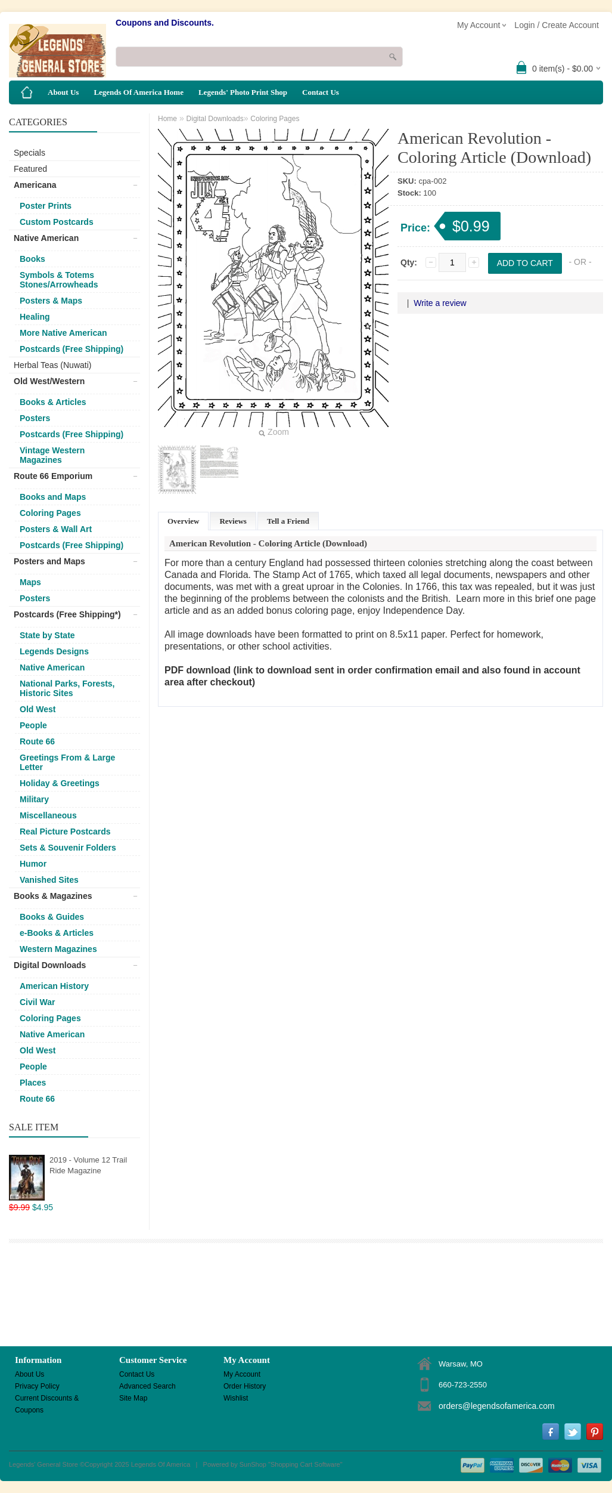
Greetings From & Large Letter (67, 762)
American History (54, 986)
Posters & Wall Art (56, 529)
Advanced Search (147, 1386)
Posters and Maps (49, 561)
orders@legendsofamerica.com (497, 1406)
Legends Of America (161, 1464)
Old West (37, 709)
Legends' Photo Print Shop (242, 92)
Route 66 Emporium (53, 476)
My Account (241, 1374)
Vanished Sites (49, 880)
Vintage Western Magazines (52, 455)
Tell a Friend (288, 521)
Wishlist (235, 1398)
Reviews (233, 521)
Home (167, 119)
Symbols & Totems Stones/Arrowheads (59, 279)
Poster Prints (46, 206)
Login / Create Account (556, 25)
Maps (30, 582)
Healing (35, 317)
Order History (244, 1386)
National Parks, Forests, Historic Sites (67, 688)
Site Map (133, 1398)
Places (33, 1082)
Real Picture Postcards (65, 831)
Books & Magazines (53, 896)
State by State (47, 635)
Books (32, 259)
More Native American (63, 333)
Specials (29, 152)
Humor (33, 863)
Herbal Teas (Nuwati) (52, 365)
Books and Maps (53, 497)
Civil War (37, 1002)
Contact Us (320, 92)
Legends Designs (54, 651)
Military (34, 799)
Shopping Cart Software (305, 1464)
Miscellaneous (48, 815)
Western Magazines (58, 949)
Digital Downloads (50, 965)
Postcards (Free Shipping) (71, 349)
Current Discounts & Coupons (47, 1399)
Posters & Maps (51, 300)
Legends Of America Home (139, 92)
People (33, 725)
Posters (35, 418)
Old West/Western (49, 381)
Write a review (440, 303)
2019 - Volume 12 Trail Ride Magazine (88, 1165)
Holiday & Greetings (60, 783)
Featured (30, 169)
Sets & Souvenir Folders (68, 847)
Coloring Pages (50, 513)
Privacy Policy (37, 1386)
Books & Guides (52, 917)
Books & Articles (53, 402)
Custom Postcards (57, 222)
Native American (46, 238)
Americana (35, 185)
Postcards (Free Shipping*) (67, 614)
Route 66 (37, 741)
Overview (183, 521)
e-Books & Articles (57, 933)
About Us (63, 92)
